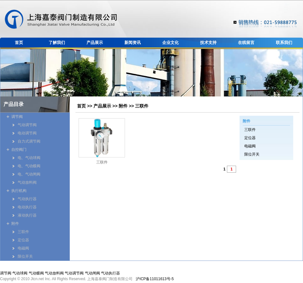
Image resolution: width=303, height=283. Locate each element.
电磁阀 (250, 146)
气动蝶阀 (36, 273)
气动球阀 (19, 273)
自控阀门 (19, 149)
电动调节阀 (27, 133)
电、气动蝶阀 (29, 166)
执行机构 (19, 190)
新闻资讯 (132, 42)
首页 (19, 42)
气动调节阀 (27, 125)
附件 (123, 105)
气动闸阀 (92, 273)
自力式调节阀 (29, 141)
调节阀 (17, 116)
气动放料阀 (27, 182)
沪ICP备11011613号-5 (155, 279)
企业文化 (170, 42)
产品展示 (94, 42)
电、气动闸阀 (29, 174)
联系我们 (284, 42)
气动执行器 (27, 199)
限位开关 (251, 154)
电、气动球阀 (29, 158)
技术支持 (208, 42)
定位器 (250, 138)
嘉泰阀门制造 (61, 19)
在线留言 (246, 42)
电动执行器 (27, 207)
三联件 (141, 105)
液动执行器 (27, 215)
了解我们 (57, 42)
